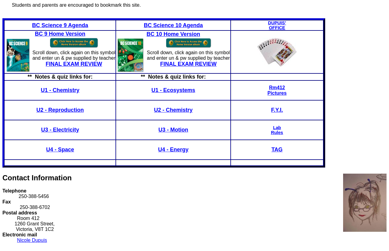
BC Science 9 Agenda (60, 25)
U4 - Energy (173, 150)
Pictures (277, 93)
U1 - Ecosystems (173, 90)
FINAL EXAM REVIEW (74, 64)
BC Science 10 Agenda (173, 25)
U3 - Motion (173, 130)
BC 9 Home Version (60, 34)
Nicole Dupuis (32, 240)
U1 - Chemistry (60, 90)
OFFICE (277, 27)
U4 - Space (60, 150)
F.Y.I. (277, 110)
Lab (277, 127)
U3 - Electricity (60, 130)
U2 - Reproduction (60, 110)
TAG (277, 150)
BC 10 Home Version (173, 34)
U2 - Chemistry (173, 110)
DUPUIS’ (277, 22)
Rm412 (277, 87)
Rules (277, 132)
